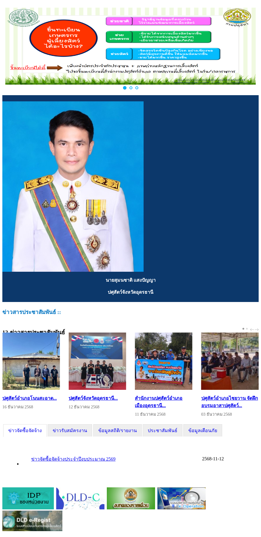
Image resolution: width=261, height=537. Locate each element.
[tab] (25, 430)
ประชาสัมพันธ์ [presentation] (162, 430)
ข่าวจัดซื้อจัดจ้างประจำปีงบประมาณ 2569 (73, 459)
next (257, 329)
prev (253, 329)
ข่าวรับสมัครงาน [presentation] (70, 430)
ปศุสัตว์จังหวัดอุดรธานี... (93, 398)
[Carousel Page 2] (247, 329)
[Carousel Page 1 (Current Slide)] (243, 329)
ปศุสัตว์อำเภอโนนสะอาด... (29, 398)
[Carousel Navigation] (254, 329)
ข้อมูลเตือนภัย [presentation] (202, 430)
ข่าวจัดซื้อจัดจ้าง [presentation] (25, 430)
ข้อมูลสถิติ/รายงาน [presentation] (117, 430)
